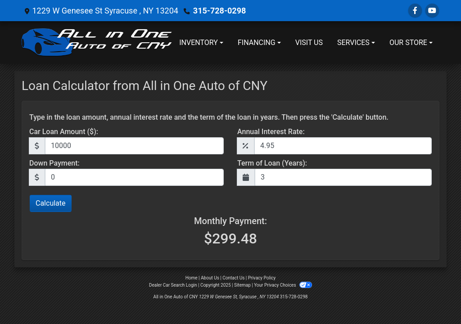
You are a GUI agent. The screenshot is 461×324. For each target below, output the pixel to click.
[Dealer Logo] (96, 42)
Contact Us (233, 277)
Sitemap (242, 285)
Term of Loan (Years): (272, 163)
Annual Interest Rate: (271, 131)
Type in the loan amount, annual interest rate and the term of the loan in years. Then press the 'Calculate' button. (209, 117)
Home (191, 277)
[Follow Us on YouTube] (432, 11)
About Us (210, 277)
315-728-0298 (219, 10)
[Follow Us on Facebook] (415, 11)
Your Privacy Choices (283, 285)
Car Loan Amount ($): (63, 131)
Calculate (51, 203)
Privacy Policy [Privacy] (262, 277)
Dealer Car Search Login (173, 285)
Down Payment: (54, 163)
